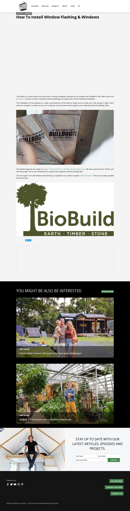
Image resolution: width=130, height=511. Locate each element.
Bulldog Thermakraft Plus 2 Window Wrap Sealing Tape (63, 169)
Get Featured (118, 480)
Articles (45, 6)
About (65, 6)
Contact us (117, 493)
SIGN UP (114, 460)
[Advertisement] (65, 260)
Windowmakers (86, 175)
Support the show (116, 487)
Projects (55, 6)
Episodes (35, 6)
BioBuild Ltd (20, 99)
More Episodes (107, 291)
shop (73, 6)
